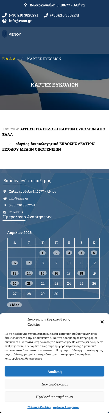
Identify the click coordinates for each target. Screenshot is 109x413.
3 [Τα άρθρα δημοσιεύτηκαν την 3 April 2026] (69, 252)
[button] (102, 322)
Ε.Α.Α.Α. (9, 58)
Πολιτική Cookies (39, 407)
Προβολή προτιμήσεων (54, 396)
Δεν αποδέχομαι (55, 384)
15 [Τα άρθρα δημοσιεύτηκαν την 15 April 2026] (42, 273)
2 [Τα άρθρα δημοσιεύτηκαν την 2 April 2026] (56, 252)
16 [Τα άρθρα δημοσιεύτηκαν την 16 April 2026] (56, 273)
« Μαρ (14, 304)
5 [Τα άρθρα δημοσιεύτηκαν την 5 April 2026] (94, 252)
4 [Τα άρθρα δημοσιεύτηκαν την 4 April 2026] (81, 252)
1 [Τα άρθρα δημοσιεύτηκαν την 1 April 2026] (42, 252)
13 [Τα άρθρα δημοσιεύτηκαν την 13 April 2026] (14, 273)
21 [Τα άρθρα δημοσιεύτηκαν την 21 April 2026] (29, 283)
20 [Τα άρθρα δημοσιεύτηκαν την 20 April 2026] (15, 283)
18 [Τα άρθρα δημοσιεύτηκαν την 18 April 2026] (81, 273)
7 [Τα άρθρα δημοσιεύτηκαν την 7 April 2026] (29, 263)
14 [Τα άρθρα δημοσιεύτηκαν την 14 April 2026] (29, 273)
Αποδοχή (55, 371)
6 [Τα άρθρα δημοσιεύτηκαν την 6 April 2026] (15, 263)
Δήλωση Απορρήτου (66, 407)
